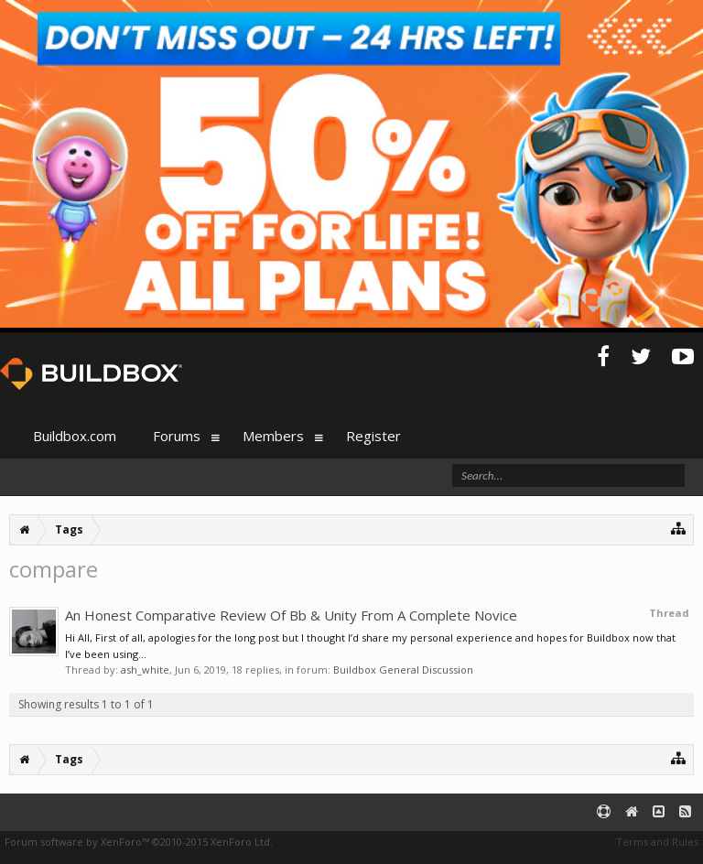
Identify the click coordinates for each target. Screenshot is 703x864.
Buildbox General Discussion (403, 669)
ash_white (145, 669)
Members (273, 436)
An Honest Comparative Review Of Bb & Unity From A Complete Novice (291, 615)
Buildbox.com (74, 436)
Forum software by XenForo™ (139, 841)
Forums (176, 436)
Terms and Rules (657, 841)
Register (373, 436)
